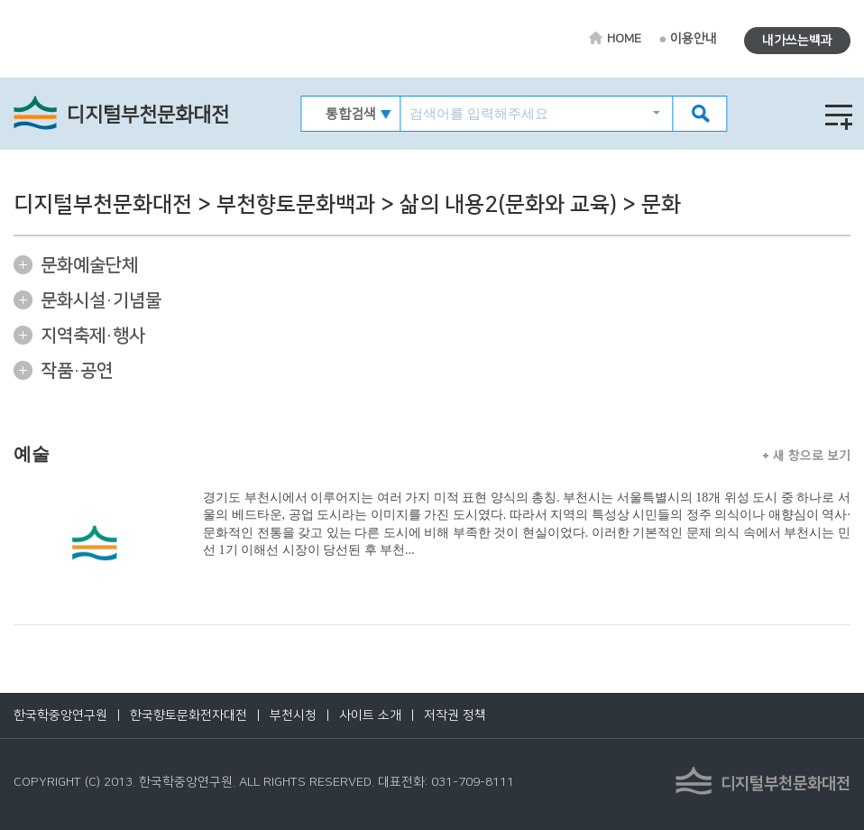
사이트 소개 (370, 715)
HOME (624, 39)
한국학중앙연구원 (60, 715)
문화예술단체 (89, 265)
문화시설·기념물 (101, 300)
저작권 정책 (455, 715)
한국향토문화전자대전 (188, 715)
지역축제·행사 (93, 336)
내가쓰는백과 (797, 40)
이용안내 (693, 39)
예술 (32, 454)
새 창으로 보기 (806, 455)
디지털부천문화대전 (148, 115)
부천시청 (293, 715)
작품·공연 (77, 371)
